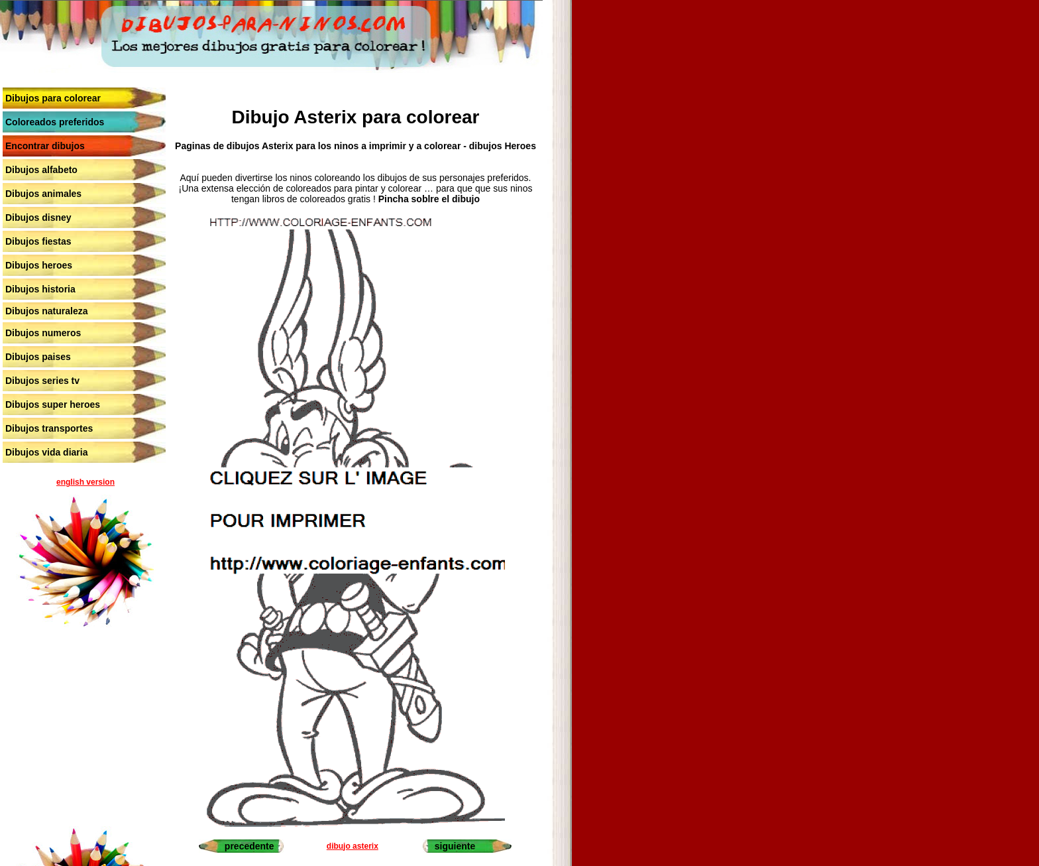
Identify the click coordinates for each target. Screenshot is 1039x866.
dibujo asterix (352, 846)
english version (85, 482)
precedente (249, 846)
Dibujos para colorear (53, 98)
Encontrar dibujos (45, 146)
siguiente (455, 846)
